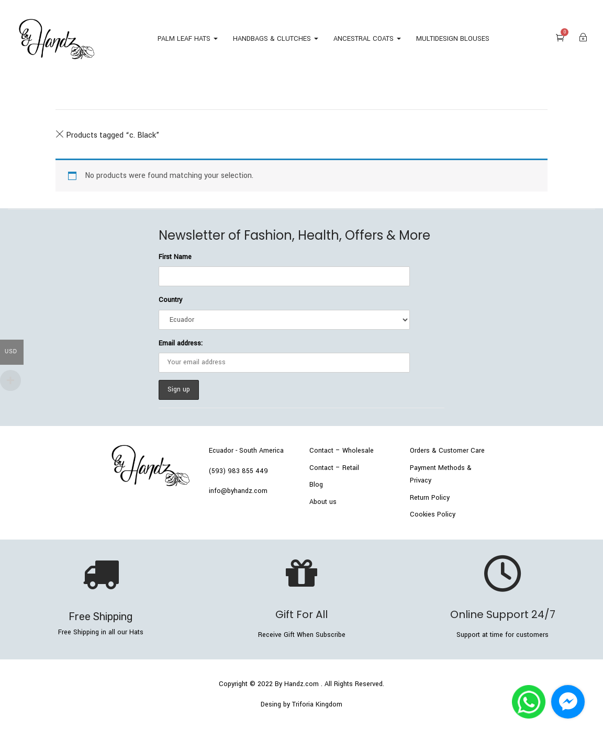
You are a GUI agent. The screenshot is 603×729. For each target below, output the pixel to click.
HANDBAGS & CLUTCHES (275, 38)
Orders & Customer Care (447, 450)
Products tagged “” (107, 135)
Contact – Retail (334, 468)
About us (323, 502)
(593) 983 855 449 (238, 471)
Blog (316, 484)
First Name (175, 257)
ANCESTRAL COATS (367, 38)
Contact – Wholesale (341, 450)
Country (170, 300)
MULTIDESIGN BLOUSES (452, 38)
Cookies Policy (432, 514)
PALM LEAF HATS (188, 38)
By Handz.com (297, 684)
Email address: (181, 343)
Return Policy (430, 497)
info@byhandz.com (238, 491)
